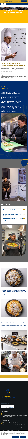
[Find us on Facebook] (2, 403)
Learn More (14, 376)
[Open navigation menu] (26, 4)
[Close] (26, 432)
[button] (14, 210)
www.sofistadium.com (16, 429)
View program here (6, 211)
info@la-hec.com (6, 420)
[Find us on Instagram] (4, 403)
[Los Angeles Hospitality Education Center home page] (3, 4)
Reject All (23, 437)
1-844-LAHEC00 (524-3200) (13, 422)
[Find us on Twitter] (6, 403)
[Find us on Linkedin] (8, 403)
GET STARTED (24, 1)
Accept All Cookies (15, 437)
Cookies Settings (4, 437)
